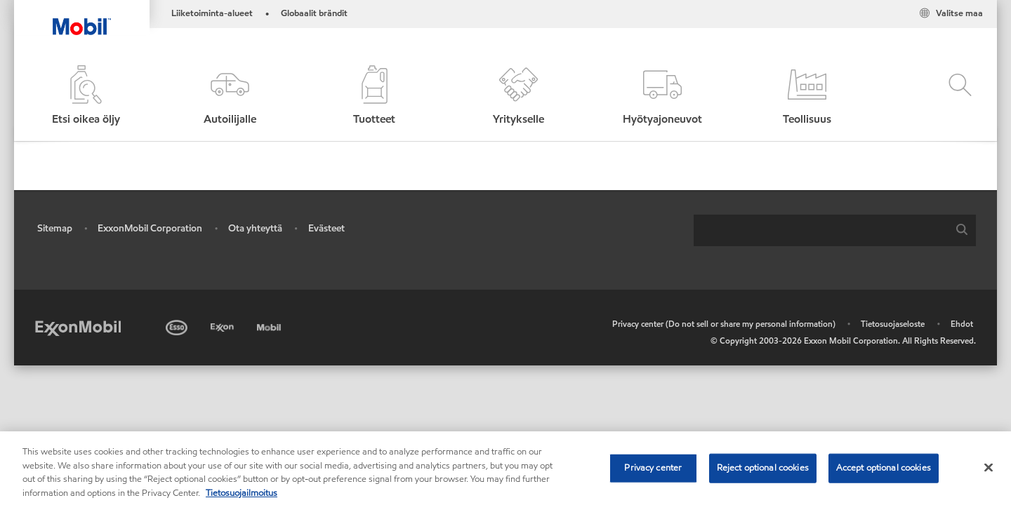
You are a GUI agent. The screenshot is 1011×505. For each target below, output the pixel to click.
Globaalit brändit (314, 13)
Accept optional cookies (883, 472)
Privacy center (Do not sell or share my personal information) (723, 324)
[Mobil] (270, 325)
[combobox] (835, 230)
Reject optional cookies (763, 472)
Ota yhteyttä (255, 228)
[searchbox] (821, 230)
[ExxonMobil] (78, 327)
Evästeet (326, 228)
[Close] (988, 472)
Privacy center (653, 472)
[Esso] (178, 325)
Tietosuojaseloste (893, 324)
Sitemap (54, 228)
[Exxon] (224, 325)
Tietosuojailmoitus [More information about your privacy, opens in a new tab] (241, 498)
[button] (229, 96)
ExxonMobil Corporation (150, 228)
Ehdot (962, 324)
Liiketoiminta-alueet (212, 13)
